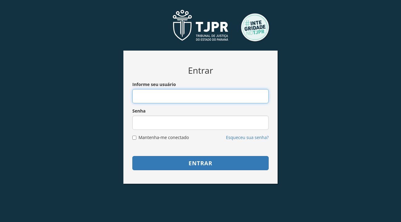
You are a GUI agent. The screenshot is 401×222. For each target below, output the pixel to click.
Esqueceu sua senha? (247, 137)
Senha (139, 111)
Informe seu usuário (154, 84)
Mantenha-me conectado (160, 137)
